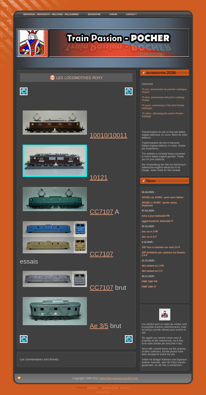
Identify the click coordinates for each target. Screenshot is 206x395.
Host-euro (124, 388)
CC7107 (101, 211)
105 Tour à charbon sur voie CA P (161, 247)
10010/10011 (108, 135)
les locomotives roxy (79, 77)
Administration (103, 392)
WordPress (92, 388)
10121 (99, 177)
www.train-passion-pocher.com (119, 378)
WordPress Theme (110, 388)
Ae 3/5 (99, 325)
